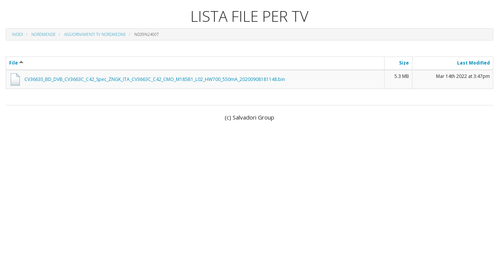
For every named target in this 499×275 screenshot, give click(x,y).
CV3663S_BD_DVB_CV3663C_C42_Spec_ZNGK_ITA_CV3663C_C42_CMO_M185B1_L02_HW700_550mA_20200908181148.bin (154, 79)
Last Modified (473, 63)
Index (17, 34)
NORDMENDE (43, 34)
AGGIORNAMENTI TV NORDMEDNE (95, 34)
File (16, 63)
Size (404, 63)
